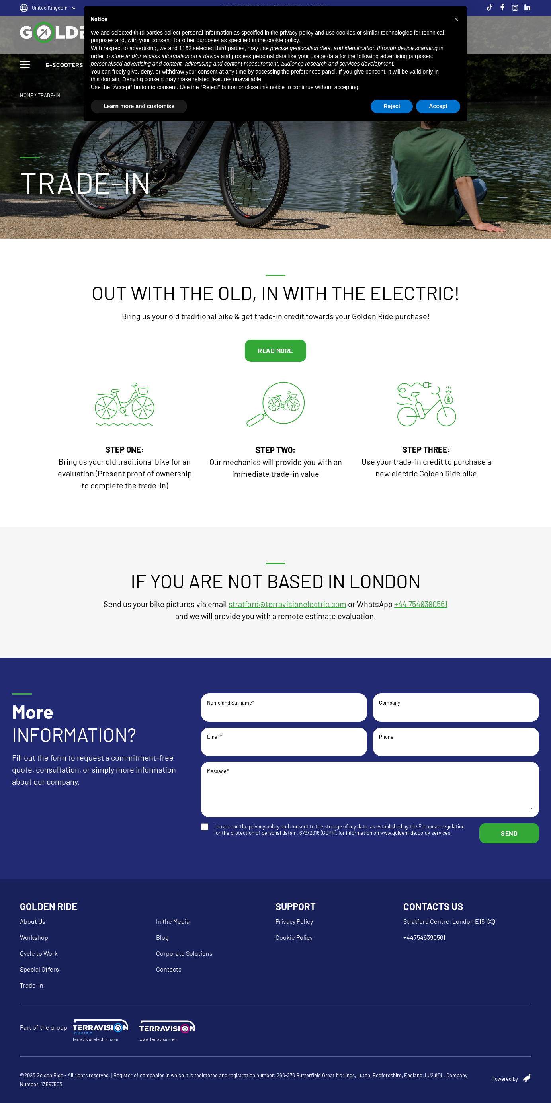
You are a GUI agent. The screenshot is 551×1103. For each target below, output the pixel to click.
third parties (229, 48)
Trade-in (31, 985)
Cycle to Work (39, 953)
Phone (456, 741)
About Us (32, 921)
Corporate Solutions (184, 953)
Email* (284, 741)
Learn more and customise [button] (139, 106)
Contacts (169, 969)
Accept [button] (438, 106)
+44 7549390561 (420, 604)
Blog (162, 937)
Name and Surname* (284, 706)
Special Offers (39, 969)
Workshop (34, 937)
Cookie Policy (294, 937)
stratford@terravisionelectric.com (287, 604)
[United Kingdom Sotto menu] (74, 8)
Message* (370, 789)
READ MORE (275, 350)
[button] (456, 19)
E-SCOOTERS (64, 64)
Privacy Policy (294, 921)
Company (456, 706)
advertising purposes (406, 56)
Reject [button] (391, 106)
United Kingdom (50, 7)
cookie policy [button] (283, 40)
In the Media (173, 921)
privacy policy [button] (296, 32)
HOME (26, 95)
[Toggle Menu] (25, 64)
